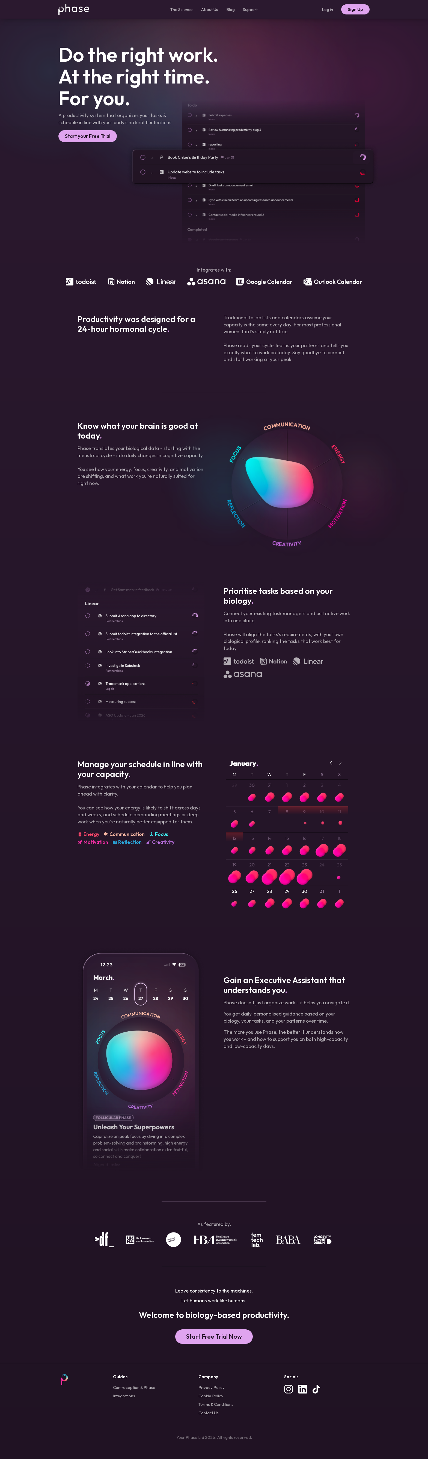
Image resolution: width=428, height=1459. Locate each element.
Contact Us (208, 1412)
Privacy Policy (211, 1387)
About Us (209, 9)
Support (250, 9)
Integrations (124, 1395)
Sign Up (355, 9)
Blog (230, 9)
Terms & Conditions (215, 1404)
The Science (181, 9)
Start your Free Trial (87, 136)
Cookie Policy (210, 1395)
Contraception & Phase (134, 1387)
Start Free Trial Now (214, 1336)
